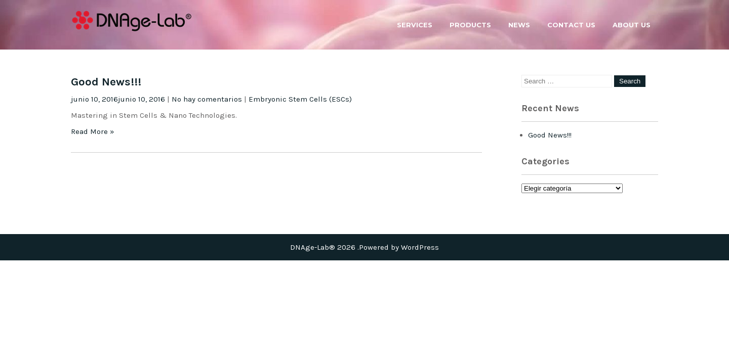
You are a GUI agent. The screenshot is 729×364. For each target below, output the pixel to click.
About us (632, 25)
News (519, 25)
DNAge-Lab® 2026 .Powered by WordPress (364, 247)
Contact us (571, 25)
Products (470, 25)
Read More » (92, 131)
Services (414, 25)
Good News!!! (106, 81)
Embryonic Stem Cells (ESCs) (300, 99)
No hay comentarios (207, 99)
